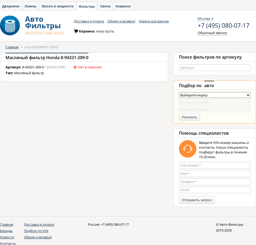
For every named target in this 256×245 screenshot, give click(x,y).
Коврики (123, 6)
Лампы (31, 6)
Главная (11, 47)
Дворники (11, 6)
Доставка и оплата (89, 21)
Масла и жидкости (58, 6)
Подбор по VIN (36, 230)
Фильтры (87, 6)
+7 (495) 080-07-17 (223, 26)
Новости (7, 237)
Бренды (6, 230)
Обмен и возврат (121, 21)
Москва (206, 18)
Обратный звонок (212, 32)
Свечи (105, 6)
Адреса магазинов (154, 21)
